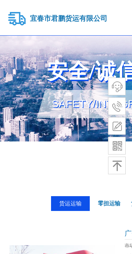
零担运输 (109, 203)
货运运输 (70, 203)
